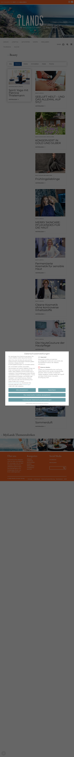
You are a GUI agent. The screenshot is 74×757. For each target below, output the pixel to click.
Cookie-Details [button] (29, 403)
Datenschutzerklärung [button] (38, 403)
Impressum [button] (46, 403)
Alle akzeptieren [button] (22, 390)
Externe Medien (44, 367)
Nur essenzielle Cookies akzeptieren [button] (37, 395)
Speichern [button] (52, 390)
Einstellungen (26, 384)
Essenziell (42, 357)
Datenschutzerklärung (14, 383)
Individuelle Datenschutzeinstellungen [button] (37, 400)
